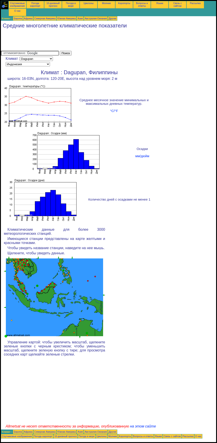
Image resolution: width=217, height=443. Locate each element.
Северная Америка (45, 18)
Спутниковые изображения (17, 4)
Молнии (106, 3)
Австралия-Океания (96, 18)
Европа (18, 18)
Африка (28, 18)
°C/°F (114, 111)
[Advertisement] (83, 41)
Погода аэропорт (35, 4)
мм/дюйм (142, 156)
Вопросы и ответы (142, 4)
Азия (80, 18)
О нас (17, 10)
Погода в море (71, 4)
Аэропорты (124, 3)
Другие (112, 18)
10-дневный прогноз (53, 4)
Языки (159, 3)
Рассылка (195, 3)
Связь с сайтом (177, 4)
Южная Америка (66, 18)
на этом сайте (143, 426)
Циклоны (88, 3)
